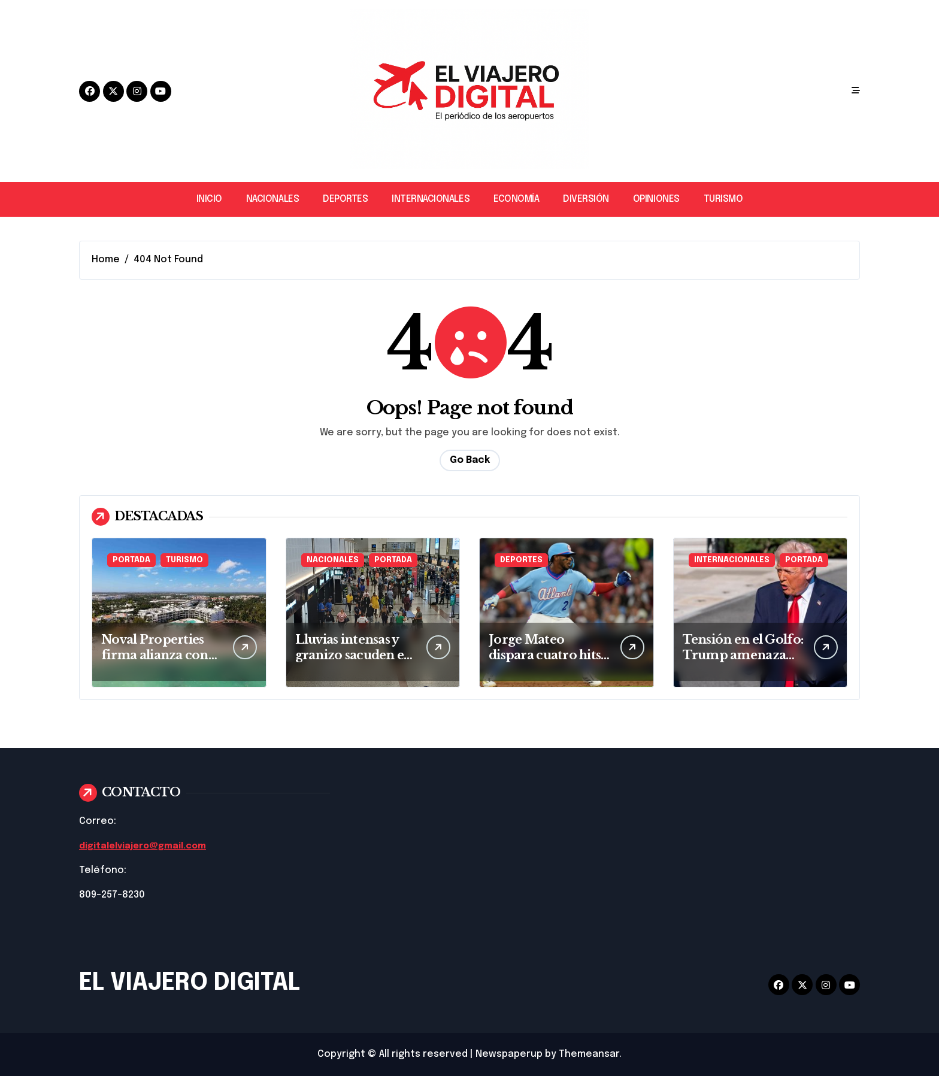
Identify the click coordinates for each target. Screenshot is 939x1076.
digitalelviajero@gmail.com (147, 846)
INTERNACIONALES (430, 199)
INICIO (209, 199)
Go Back (470, 460)
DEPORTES (345, 199)
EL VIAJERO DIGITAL (189, 983)
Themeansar (589, 1054)
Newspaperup (509, 1054)
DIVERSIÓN (586, 199)
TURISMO (723, 199)
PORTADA (131, 560)
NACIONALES (272, 199)
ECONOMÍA (516, 199)
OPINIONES (656, 199)
